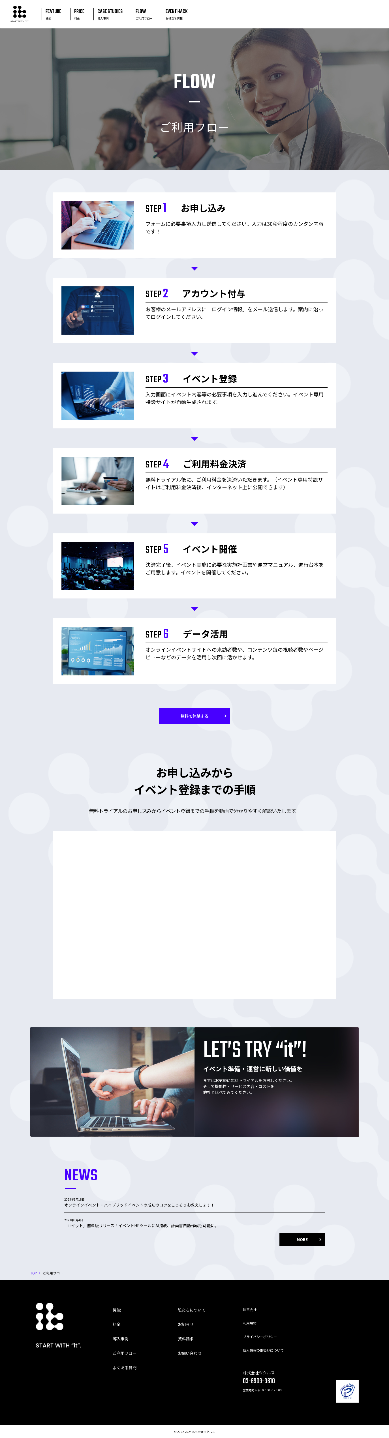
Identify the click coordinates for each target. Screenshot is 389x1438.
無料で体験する (194, 716)
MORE (302, 1239)
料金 (117, 1324)
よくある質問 (124, 1367)
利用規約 (250, 1323)
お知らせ (186, 1324)
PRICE (79, 14)
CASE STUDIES (110, 14)
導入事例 (121, 1339)
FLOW (144, 14)
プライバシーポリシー (260, 1336)
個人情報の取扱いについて (263, 1350)
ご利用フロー (124, 1353)
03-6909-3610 (259, 1381)
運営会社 (250, 1309)
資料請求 (186, 1339)
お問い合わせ (190, 1353)
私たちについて (192, 1310)
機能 (117, 1310)
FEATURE (53, 14)
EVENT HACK (177, 14)
